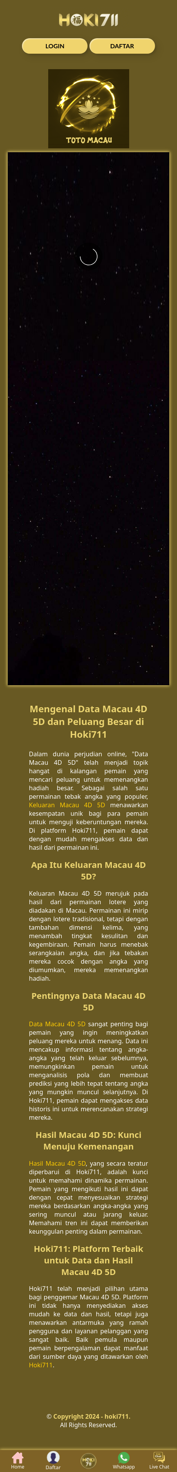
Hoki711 (41, 1365)
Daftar (53, 1461)
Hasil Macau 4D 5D (57, 1163)
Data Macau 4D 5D (57, 1024)
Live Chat (159, 1461)
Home (17, 1461)
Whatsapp (124, 1461)
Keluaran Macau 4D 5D (67, 805)
